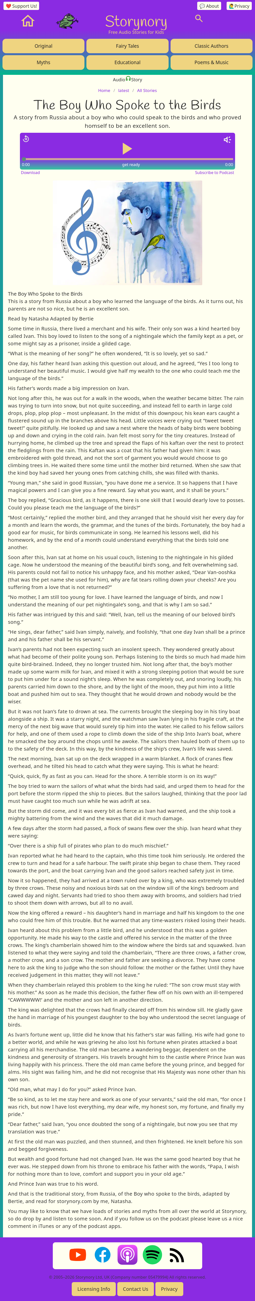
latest (123, 90)
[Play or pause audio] (127, 149)
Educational (127, 62)
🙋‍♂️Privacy (239, 6)
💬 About (209, 6)
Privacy (169, 1289)
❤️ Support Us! (21, 6)
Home (104, 90)
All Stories (147, 90)
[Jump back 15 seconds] (26, 139)
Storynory (136, 20)
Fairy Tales (127, 46)
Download (30, 172)
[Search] (199, 18)
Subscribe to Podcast (214, 172)
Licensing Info (93, 1289)
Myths (43, 62)
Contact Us (135, 1289)
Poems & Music (211, 62)
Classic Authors (211, 46)
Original (43, 46)
